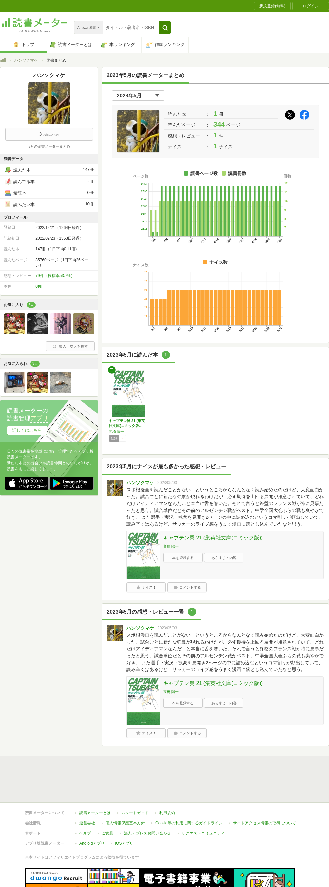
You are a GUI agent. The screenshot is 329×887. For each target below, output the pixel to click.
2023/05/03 (167, 482)
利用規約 (167, 783)
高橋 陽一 (116, 431)
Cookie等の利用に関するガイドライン (189, 793)
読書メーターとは (95, 783)
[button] (165, 27)
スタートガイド (135, 783)
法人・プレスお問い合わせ (147, 803)
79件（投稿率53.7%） (54, 275)
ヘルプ (85, 803)
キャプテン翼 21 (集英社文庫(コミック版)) (213, 537)
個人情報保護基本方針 (125, 793)
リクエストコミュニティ (203, 803)
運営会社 (87, 793)
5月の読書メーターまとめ (49, 146)
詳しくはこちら (27, 430)
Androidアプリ (92, 813)
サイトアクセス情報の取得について (264, 793)
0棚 (38, 286)
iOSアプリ (124, 813)
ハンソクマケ (26, 60)
